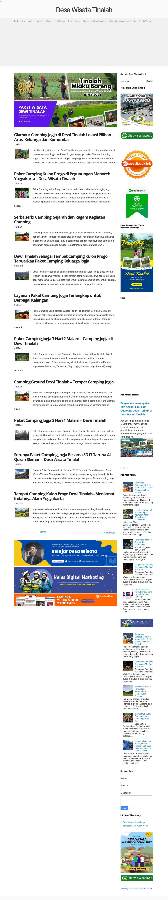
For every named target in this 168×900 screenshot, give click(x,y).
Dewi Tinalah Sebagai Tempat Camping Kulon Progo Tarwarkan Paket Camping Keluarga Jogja (61, 258)
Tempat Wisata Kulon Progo (135, 826)
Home (43, 532)
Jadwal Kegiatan (99, 21)
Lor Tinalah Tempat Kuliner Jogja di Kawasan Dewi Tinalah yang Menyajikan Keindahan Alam (137, 516)
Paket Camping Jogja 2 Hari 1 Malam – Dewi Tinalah (60, 420)
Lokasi (48, 21)
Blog (70, 21)
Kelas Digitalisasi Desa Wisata (122, 21)
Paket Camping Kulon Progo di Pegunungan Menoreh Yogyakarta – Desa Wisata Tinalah (62, 176)
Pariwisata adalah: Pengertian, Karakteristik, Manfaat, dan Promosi (143, 691)
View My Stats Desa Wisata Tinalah (136, 888)
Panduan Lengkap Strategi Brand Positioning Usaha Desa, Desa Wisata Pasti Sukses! (143, 746)
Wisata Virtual (145, 21)
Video (77, 21)
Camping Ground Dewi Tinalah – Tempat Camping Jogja (64, 382)
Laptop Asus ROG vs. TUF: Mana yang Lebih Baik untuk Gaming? (143, 593)
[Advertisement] (84, 46)
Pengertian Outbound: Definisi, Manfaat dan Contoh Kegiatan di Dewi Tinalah (144, 487)
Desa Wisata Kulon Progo (134, 822)
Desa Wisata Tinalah (84, 10)
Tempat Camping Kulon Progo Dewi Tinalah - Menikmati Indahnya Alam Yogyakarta (64, 496)
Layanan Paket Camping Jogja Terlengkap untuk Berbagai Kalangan (57, 297)
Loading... (125, 468)
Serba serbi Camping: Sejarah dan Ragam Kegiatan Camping (59, 219)
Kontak (39, 21)
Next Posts (109, 532)
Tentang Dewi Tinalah (23, 21)
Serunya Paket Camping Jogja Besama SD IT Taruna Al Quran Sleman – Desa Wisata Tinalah (62, 457)
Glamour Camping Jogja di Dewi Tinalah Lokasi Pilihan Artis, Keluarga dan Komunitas (62, 137)
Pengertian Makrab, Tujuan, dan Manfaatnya (143, 542)
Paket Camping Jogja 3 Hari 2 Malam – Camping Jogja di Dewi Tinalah (63, 341)
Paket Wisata (59, 21)
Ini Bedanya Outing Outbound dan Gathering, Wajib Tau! (143, 717)
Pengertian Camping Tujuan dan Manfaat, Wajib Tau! (144, 567)
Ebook (86, 21)
